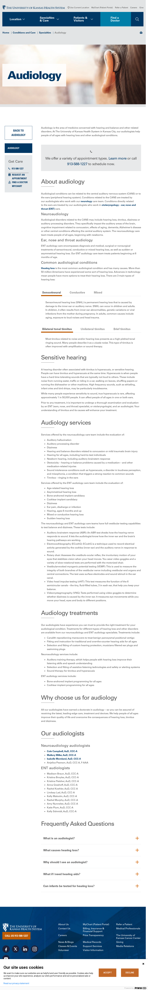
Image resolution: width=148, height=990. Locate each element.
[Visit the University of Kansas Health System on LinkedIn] (25, 949)
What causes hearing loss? (61, 850)
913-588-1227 (15, 168)
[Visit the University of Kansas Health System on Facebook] (6, 949)
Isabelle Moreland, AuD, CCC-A (64, 758)
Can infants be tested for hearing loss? (69, 886)
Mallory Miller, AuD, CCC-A (61, 755)
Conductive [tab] (77, 292)
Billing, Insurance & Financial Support (93, 930)
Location (15, 19)
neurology (86, 201)
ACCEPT (107, 972)
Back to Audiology (18, 133)
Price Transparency (93, 935)
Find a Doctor (115, 19)
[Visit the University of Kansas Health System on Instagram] (34, 949)
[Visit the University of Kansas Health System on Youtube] (6, 958)
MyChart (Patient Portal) (102, 7)
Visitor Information (93, 950)
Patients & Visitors (80, 19)
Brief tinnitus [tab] (122, 329)
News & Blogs (66, 942)
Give (141, 7)
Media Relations (125, 946)
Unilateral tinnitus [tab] (93, 329)
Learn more (117, 158)
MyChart (17, 186)
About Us (63, 924)
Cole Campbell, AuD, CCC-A (62, 751)
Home (5, 32)
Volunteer (63, 950)
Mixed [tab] (98, 292)
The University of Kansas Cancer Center (128, 936)
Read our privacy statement (16, 983)
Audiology (13, 148)
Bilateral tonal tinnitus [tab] (57, 329)
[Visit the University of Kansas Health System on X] (15, 949)
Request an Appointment (19, 176)
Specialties (45, 32)
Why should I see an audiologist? (65, 862)
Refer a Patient (121, 7)
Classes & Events (67, 946)
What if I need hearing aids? (61, 874)
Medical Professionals (128, 928)
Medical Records (92, 942)
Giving (119, 942)
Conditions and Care (24, 32)
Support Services (92, 946)
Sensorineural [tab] (51, 292)
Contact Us (64, 928)
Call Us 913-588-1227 (16, 935)
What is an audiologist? (59, 838)
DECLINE (130, 972)
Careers (133, 7)
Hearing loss (48, 268)
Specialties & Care (47, 19)
